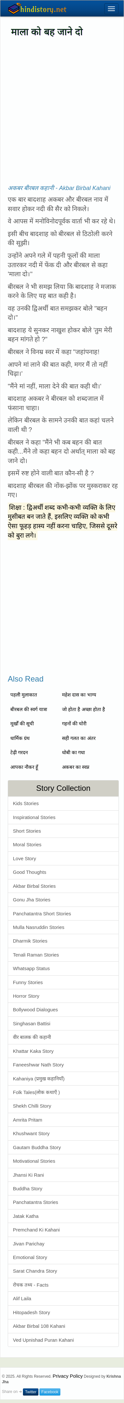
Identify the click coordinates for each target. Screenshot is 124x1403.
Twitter (30, 1392)
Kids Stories (26, 803)
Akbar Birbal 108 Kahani (39, 1326)
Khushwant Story (31, 1133)
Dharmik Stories (30, 941)
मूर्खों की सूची (22, 723)
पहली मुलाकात (23, 694)
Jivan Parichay (29, 1243)
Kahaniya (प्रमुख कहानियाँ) (39, 1078)
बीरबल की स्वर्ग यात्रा (28, 709)
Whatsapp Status (31, 968)
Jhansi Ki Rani (28, 1175)
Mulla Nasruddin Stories (38, 927)
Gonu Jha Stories (31, 899)
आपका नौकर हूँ (24, 767)
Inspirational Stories (34, 817)
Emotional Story (30, 1257)
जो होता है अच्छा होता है (83, 709)
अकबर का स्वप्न (75, 767)
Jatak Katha (25, 1216)
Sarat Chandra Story (35, 1271)
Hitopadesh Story (31, 1312)
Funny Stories (28, 982)
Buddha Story (27, 1188)
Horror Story (26, 996)
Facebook (49, 1392)
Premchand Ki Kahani (36, 1229)
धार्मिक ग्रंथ (20, 738)
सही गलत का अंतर (79, 738)
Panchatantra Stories (35, 1202)
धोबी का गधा (73, 752)
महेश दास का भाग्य (79, 694)
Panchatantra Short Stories (42, 913)
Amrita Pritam (27, 1120)
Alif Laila (22, 1298)
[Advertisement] (60, 105)
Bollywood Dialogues (35, 1009)
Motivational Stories (34, 1161)
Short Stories (27, 831)
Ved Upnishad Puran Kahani (43, 1340)
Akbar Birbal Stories (34, 886)
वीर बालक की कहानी (32, 1037)
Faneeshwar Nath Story (38, 1064)
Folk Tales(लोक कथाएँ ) (36, 1092)
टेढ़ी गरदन (19, 752)
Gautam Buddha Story (37, 1147)
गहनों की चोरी (74, 723)
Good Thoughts (29, 872)
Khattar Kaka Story (33, 1051)
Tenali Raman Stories (36, 954)
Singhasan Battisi (31, 1023)
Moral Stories (27, 844)
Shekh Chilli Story (32, 1106)
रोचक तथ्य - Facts (30, 1285)
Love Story (24, 858)
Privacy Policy (68, 1376)
